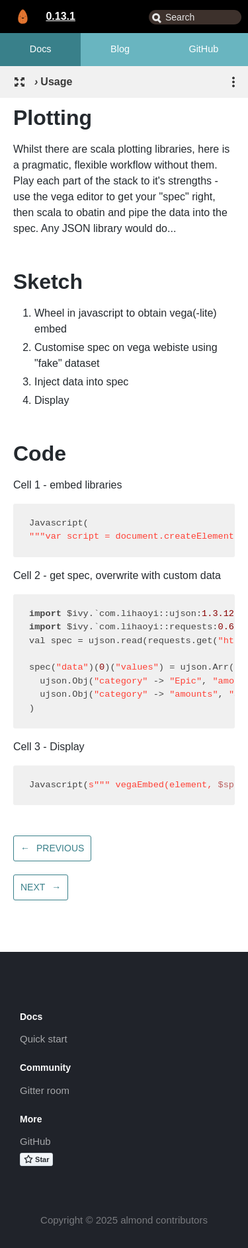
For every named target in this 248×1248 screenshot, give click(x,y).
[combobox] (195, 17)
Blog (120, 49)
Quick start (43, 1038)
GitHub (203, 49)
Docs (41, 49)
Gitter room (44, 1090)
